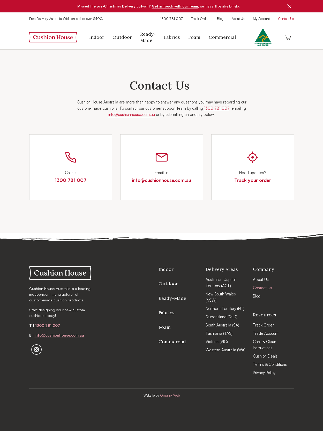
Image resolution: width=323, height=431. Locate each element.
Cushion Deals (265, 356)
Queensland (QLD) (221, 316)
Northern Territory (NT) (225, 308)
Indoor (166, 269)
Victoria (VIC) (217, 341)
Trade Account (266, 333)
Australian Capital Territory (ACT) (221, 282)
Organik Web (170, 395)
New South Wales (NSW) (221, 297)
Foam (165, 327)
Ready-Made (172, 298)
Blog (220, 19)
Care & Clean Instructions (264, 344)
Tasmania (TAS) (219, 333)
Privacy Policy (264, 372)
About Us (238, 19)
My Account (261, 19)
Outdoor (168, 284)
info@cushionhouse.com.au (131, 114)
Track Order (200, 19)
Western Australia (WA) (225, 349)
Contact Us (286, 19)
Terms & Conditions (270, 364)
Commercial (172, 342)
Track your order (252, 180)
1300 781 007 (172, 19)
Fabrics (167, 313)
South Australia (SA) (222, 325)
